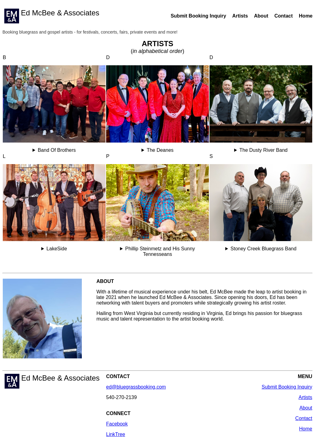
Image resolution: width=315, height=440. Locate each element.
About (261, 15)
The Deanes (160, 150)
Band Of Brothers (57, 150)
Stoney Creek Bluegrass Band (263, 248)
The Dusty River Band (263, 150)
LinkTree (115, 434)
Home (306, 15)
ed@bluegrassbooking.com (136, 387)
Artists (240, 15)
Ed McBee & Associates (51, 16)
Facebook (117, 423)
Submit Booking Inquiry (198, 15)
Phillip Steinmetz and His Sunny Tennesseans (160, 251)
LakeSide (56, 248)
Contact (283, 15)
